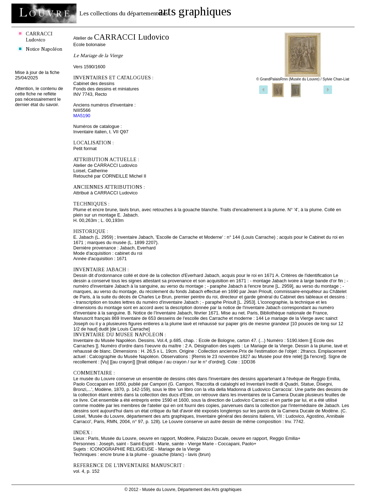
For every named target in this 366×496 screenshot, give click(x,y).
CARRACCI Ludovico (39, 37)
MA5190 (81, 115)
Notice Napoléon (44, 49)
